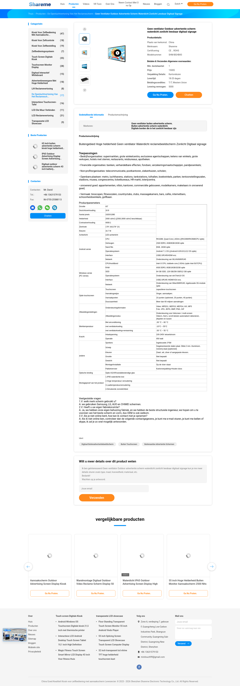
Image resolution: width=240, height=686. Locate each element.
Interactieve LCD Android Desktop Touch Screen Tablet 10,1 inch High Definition (72, 640)
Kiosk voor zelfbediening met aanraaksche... (48, 33)
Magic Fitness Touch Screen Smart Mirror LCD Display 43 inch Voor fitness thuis (74, 654)
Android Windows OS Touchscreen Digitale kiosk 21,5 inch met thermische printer (73, 625)
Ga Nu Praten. (200, 4)
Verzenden (96, 498)
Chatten (48, 216)
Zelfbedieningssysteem (48, 51)
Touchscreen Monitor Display (48, 66)
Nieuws (31, 634)
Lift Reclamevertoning (48, 88)
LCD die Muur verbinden (48, 110)
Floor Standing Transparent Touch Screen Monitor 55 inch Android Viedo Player (113, 625)
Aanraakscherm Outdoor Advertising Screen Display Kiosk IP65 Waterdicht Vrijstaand (48, 584)
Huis (30, 621)
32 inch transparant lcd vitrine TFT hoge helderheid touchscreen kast (113, 654)
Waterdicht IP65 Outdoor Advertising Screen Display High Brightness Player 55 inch (140, 584)
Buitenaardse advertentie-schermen (159, 444)
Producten (33, 626)
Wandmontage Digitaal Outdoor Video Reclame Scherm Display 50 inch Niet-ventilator (95, 584)
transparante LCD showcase (48, 122)
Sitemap (32, 639)
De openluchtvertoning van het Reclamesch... (48, 95)
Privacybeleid (34, 651)
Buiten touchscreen (129, 444)
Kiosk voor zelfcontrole (48, 40)
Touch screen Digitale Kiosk (48, 58)
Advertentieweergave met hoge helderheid (48, 81)
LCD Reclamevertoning (48, 115)
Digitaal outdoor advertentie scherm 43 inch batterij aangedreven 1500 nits (53, 166)
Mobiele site (34, 647)
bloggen (32, 643)
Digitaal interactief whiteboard (48, 74)
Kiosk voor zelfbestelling (48, 45)
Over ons (32, 630)
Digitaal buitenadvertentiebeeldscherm (97, 444)
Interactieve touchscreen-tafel (48, 103)
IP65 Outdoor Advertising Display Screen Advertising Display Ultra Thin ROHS (53, 156)
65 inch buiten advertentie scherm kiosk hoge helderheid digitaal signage (52, 145)
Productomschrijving (118, 115)
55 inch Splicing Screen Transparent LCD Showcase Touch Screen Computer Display (114, 640)
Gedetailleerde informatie (91, 115)
